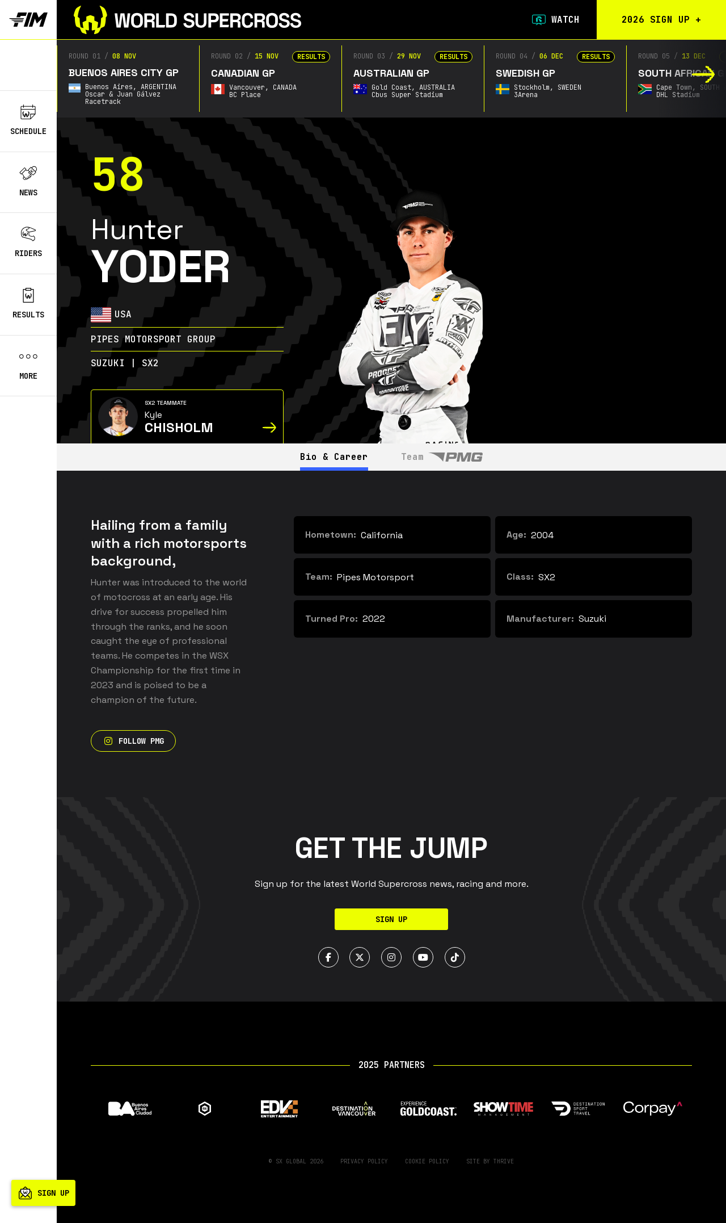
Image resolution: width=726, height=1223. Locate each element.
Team (442, 457)
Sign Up (391, 919)
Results (28, 304)
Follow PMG (133, 741)
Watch (555, 20)
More (28, 365)
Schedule (28, 120)
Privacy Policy (364, 1161)
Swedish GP (525, 72)
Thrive (503, 1161)
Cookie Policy (427, 1161)
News (28, 182)
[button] (703, 74)
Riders (28, 242)
